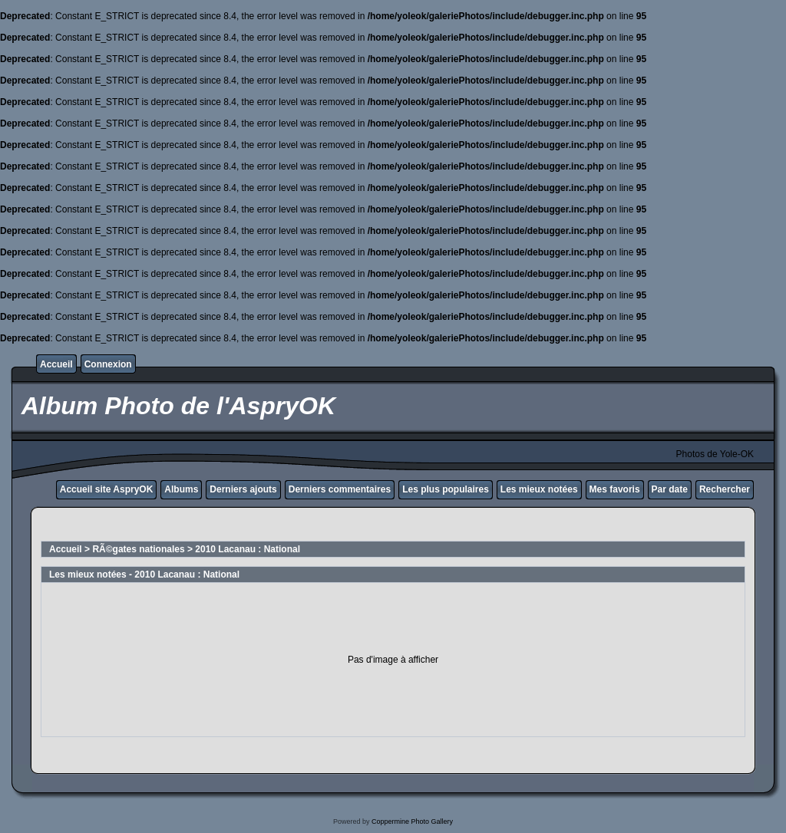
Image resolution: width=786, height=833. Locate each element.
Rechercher (724, 489)
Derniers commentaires (340, 489)
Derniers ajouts (243, 489)
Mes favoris (615, 489)
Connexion (108, 364)
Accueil (56, 364)
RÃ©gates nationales (138, 549)
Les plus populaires (445, 489)
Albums (181, 489)
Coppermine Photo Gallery (412, 821)
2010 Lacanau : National (247, 549)
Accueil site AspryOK (107, 489)
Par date (670, 489)
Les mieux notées (539, 489)
